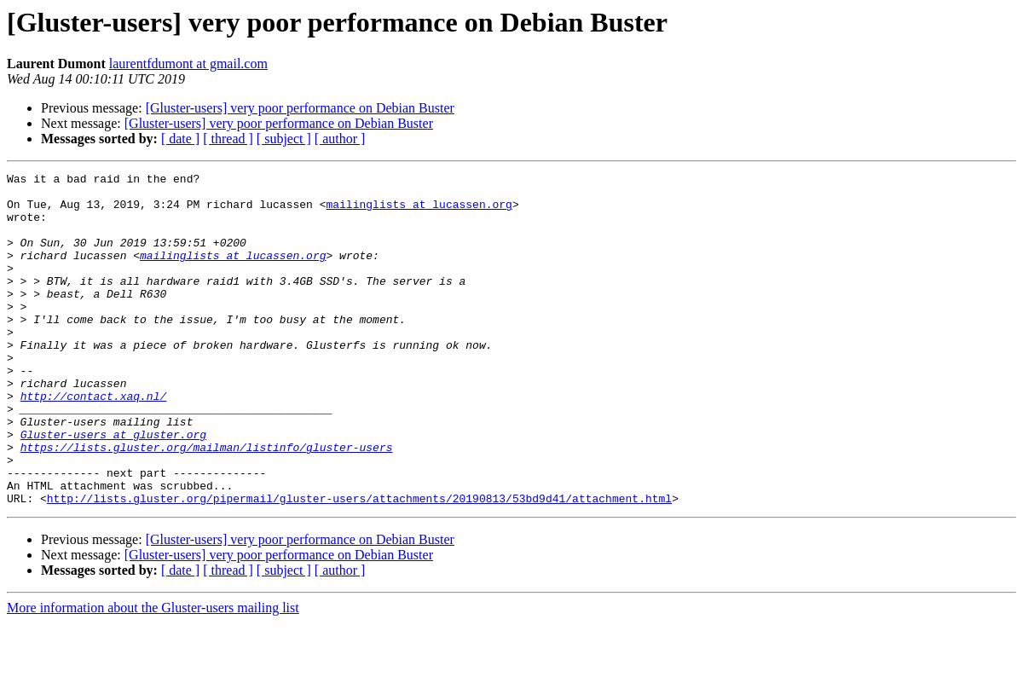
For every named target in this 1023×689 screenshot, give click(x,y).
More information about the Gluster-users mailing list (153, 674)
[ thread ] (228, 138)
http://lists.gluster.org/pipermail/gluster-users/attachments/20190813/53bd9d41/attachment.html (359, 564)
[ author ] (340, 138)
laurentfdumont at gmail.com (188, 63)
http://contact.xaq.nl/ (93, 441)
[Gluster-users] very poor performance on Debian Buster (300, 108)
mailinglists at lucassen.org (419, 211)
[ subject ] (284, 138)
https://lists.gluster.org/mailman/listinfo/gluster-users (206, 503)
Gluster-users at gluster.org (113, 487)
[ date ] (180, 138)
